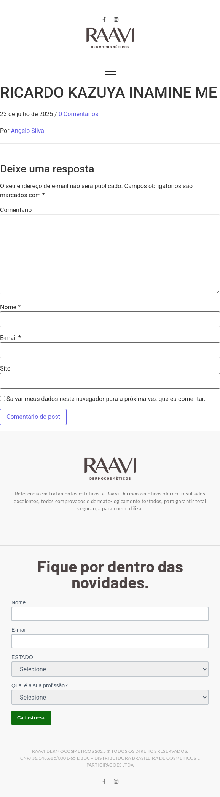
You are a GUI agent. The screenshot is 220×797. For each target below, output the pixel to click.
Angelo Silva (27, 130)
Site (5, 369)
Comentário (16, 210)
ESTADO (22, 657)
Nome (10, 307)
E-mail (10, 338)
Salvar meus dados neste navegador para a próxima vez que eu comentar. (106, 399)
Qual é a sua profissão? (39, 685)
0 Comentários (78, 114)
